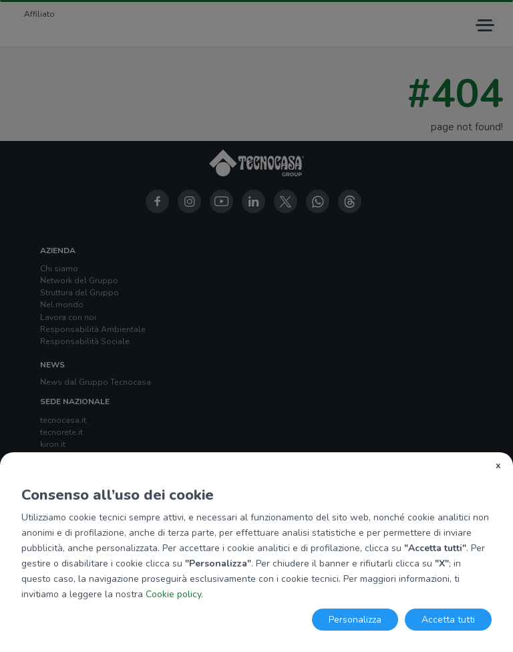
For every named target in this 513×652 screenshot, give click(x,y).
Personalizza (355, 619)
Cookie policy (173, 594)
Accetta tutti (448, 619)
